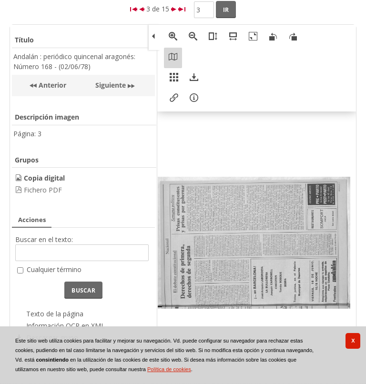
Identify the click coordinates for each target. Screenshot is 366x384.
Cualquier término (54, 269)
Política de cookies (169, 369)
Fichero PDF (43, 189)
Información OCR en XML (65, 325)
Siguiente (110, 85)
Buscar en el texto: (44, 239)
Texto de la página (54, 313)
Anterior (51, 85)
